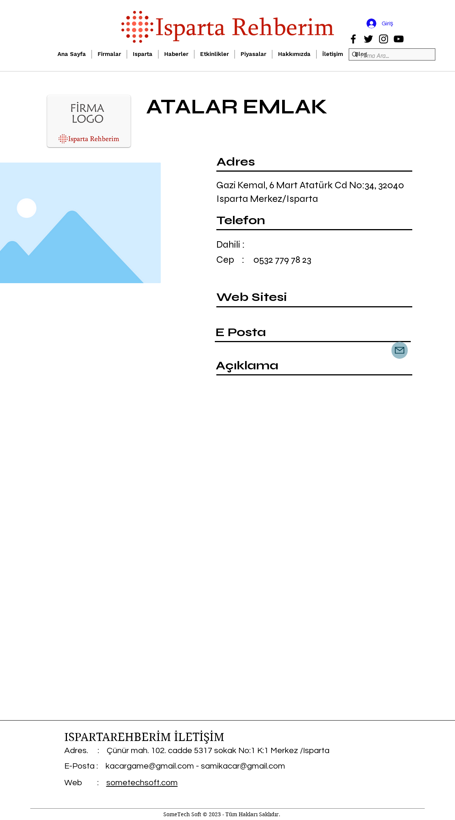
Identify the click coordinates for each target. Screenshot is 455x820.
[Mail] (399, 350)
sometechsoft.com (142, 782)
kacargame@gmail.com (150, 766)
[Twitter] (368, 39)
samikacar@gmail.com (243, 766)
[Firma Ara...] (389, 56)
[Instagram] (383, 39)
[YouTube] (399, 39)
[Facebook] (353, 39)
